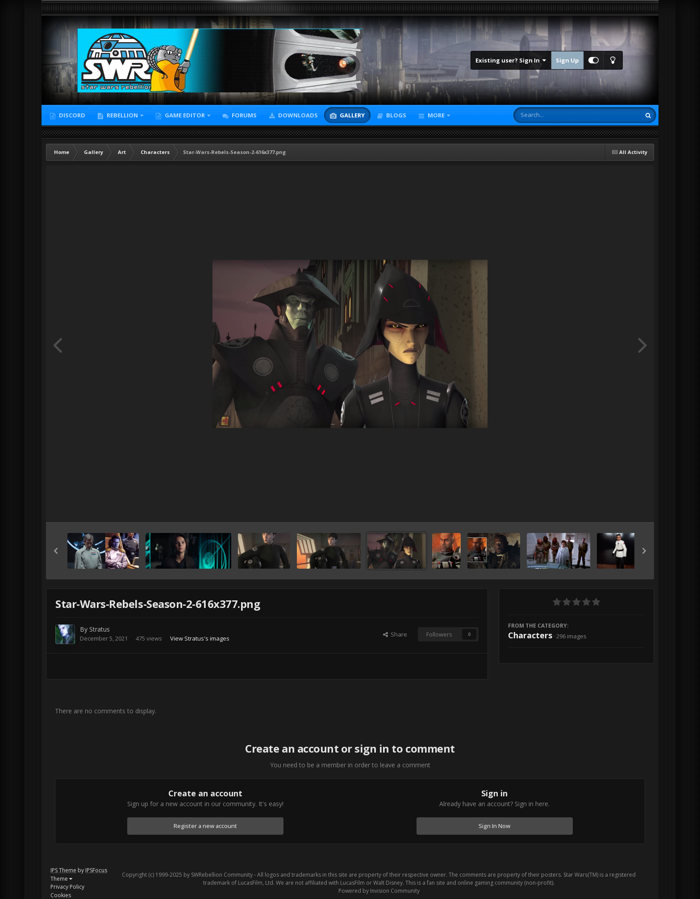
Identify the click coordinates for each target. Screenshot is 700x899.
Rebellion (122, 115)
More (436, 115)
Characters (530, 635)
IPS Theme (63, 870)
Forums (243, 115)
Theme (61, 878)
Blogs (395, 115)
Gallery (351, 115)
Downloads (297, 115)
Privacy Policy (67, 887)
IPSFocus (96, 870)
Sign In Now (494, 826)
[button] (56, 551)
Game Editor (184, 115)
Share (395, 634)
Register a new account (205, 826)
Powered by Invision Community (379, 891)
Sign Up (567, 60)
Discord (71, 115)
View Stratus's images (199, 638)
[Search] (553, 115)
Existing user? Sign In (510, 60)
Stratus (99, 629)
